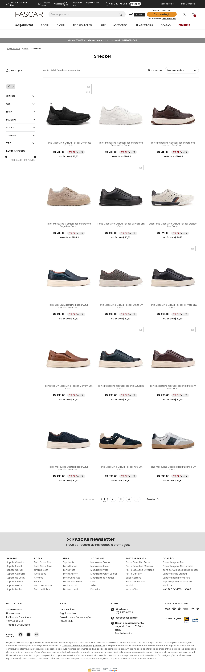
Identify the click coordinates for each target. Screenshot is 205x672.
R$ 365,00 (16, 151)
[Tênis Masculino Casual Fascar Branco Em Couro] (173, 436)
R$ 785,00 (28, 151)
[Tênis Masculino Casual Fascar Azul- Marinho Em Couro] (69, 436)
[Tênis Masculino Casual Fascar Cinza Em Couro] (121, 274)
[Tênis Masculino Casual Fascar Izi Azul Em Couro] (121, 355)
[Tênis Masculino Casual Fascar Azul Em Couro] (121, 436)
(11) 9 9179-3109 (124, 603)
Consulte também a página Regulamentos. (83, 637)
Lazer (26, 39)
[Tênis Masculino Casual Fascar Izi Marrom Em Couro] (173, 355)
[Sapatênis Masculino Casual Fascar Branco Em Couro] (173, 193)
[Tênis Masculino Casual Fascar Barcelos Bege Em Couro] (69, 193)
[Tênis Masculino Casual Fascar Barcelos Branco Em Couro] (121, 112)
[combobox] (87, 14)
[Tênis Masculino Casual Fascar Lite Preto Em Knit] (69, 112)
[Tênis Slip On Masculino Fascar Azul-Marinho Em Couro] (69, 274)
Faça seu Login (162, 14)
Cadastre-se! (169, 18)
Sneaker (36, 39)
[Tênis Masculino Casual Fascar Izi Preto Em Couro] (121, 193)
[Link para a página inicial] (13, 40)
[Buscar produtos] (121, 14)
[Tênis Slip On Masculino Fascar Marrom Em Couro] (69, 355)
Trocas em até (18, 4)
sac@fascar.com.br (127, 609)
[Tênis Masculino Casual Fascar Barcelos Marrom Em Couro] (173, 112)
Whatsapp (58, 3)
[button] (20, 95)
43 (9, 77)
